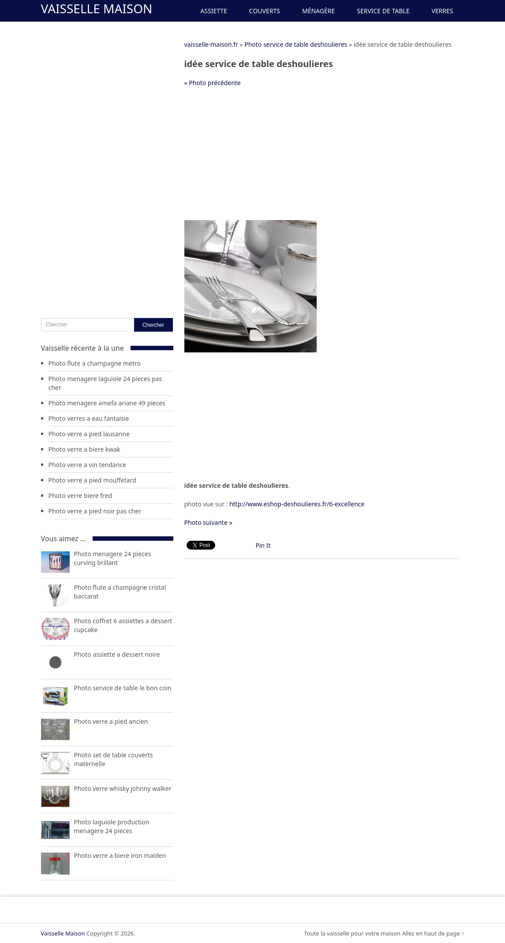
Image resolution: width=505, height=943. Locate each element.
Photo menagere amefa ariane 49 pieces (107, 403)
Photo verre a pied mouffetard (92, 480)
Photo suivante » (208, 522)
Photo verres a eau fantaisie (89, 418)
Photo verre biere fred (80, 495)
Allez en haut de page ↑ (433, 933)
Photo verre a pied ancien (111, 721)
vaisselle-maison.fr (211, 44)
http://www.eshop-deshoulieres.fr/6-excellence (297, 504)
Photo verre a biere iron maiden (120, 855)
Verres (442, 11)
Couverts (264, 11)
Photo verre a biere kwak (84, 449)
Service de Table (383, 11)
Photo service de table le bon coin (123, 688)
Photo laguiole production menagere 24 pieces (112, 826)
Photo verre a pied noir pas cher (95, 511)
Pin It (263, 545)
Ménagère (318, 11)
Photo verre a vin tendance (87, 464)
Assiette (213, 11)
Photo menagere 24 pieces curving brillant (112, 558)
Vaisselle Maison (97, 8)
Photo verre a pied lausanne (89, 434)
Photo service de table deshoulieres (295, 44)
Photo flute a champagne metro (95, 363)
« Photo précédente (212, 83)
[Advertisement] (322, 158)
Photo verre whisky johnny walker (123, 788)
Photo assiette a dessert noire (117, 654)
